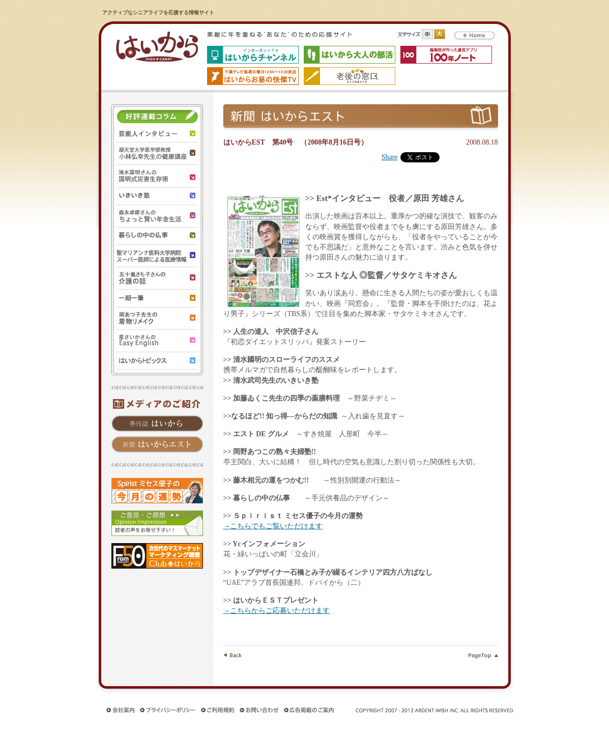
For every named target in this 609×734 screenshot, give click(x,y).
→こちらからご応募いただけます (276, 610)
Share (390, 157)
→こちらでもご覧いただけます (273, 526)
